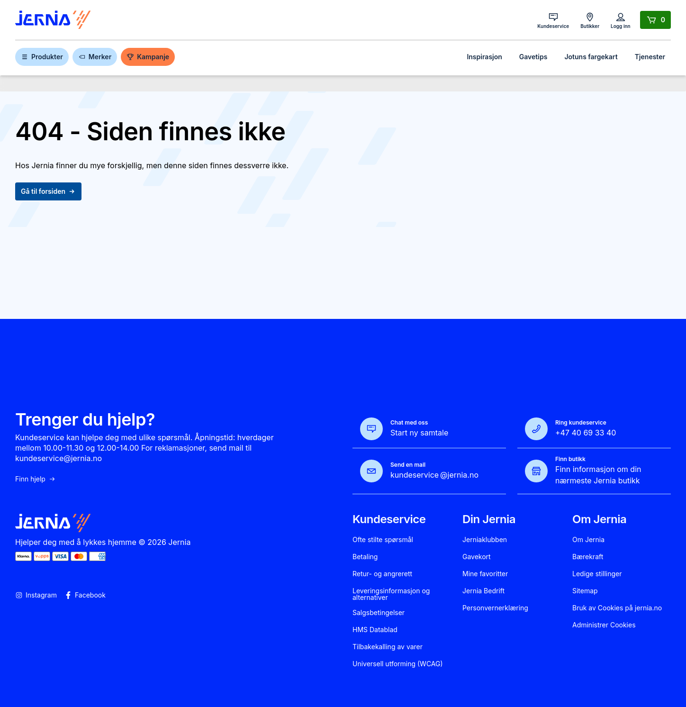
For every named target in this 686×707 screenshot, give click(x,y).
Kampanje (147, 57)
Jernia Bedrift (483, 591)
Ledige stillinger (597, 574)
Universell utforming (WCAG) (397, 664)
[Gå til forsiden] (53, 20)
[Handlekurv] (655, 20)
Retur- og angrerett (382, 574)
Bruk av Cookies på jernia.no (617, 608)
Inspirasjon (484, 57)
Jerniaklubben (484, 539)
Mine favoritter (485, 574)
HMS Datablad (374, 629)
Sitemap (585, 591)
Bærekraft (587, 556)
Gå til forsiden (48, 191)
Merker (94, 57)
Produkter (42, 57)
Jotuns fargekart (590, 57)
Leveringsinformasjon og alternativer (391, 594)
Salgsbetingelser (378, 612)
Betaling (365, 556)
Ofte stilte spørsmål (382, 539)
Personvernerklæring (495, 608)
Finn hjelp (35, 479)
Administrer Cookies (604, 625)
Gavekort (476, 556)
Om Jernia (588, 539)
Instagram (36, 595)
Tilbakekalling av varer (387, 647)
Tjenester (650, 57)
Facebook (85, 595)
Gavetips (533, 57)
